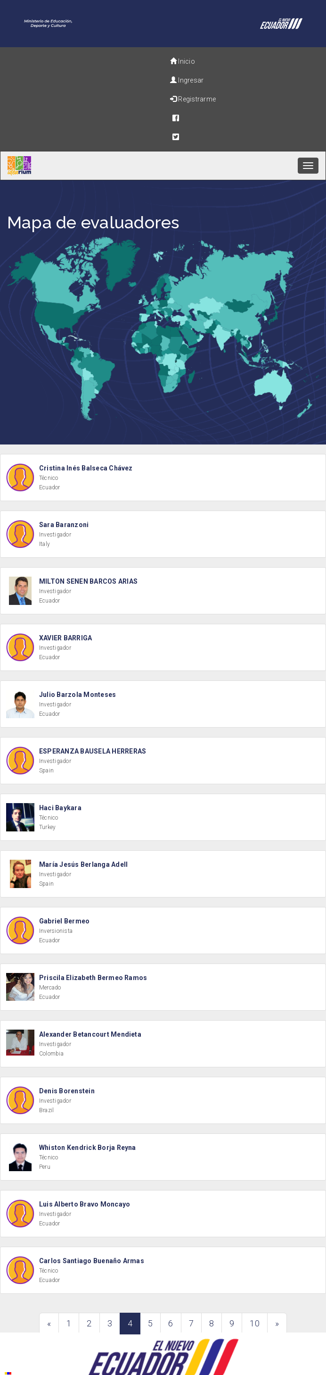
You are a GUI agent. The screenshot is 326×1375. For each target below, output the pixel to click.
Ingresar (187, 80)
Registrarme (193, 99)
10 (254, 1323)
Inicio (182, 61)
